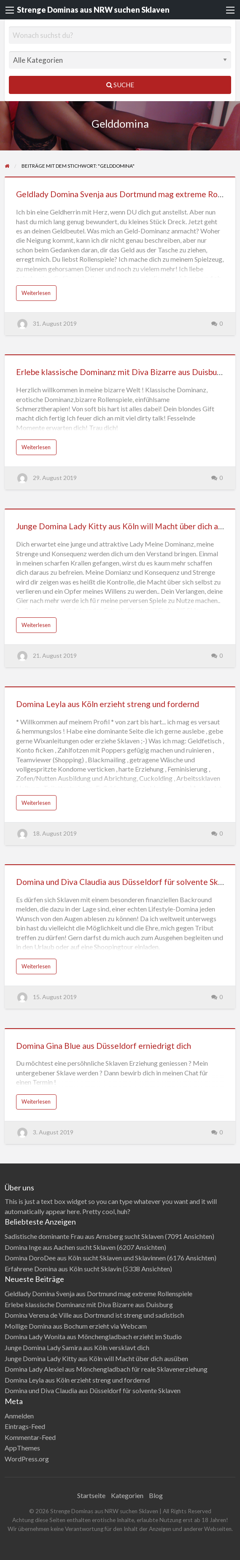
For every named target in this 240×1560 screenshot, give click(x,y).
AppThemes (22, 1448)
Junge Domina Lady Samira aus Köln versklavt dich (77, 1347)
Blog (156, 1495)
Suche (120, 84)
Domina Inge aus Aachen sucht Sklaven (60, 1247)
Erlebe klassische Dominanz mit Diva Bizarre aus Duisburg (120, 372)
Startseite (91, 1495)
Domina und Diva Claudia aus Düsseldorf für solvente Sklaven (126, 882)
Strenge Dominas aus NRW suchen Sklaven (93, 9)
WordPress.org (27, 1459)
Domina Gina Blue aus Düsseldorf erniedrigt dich (103, 1046)
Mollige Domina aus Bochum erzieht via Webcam (76, 1326)
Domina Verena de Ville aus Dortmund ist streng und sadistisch (94, 1315)
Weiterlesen (36, 292)
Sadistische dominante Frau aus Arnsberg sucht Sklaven (84, 1236)
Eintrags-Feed (25, 1426)
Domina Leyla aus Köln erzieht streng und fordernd (107, 704)
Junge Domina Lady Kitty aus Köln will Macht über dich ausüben (96, 1358)
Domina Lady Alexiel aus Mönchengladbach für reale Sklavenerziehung (106, 1369)
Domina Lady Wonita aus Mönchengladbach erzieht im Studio (93, 1336)
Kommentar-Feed (30, 1437)
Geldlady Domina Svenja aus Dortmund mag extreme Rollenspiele (98, 1293)
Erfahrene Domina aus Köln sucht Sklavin (63, 1269)
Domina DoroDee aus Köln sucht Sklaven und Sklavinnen (85, 1258)
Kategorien (127, 1495)
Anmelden (19, 1416)
